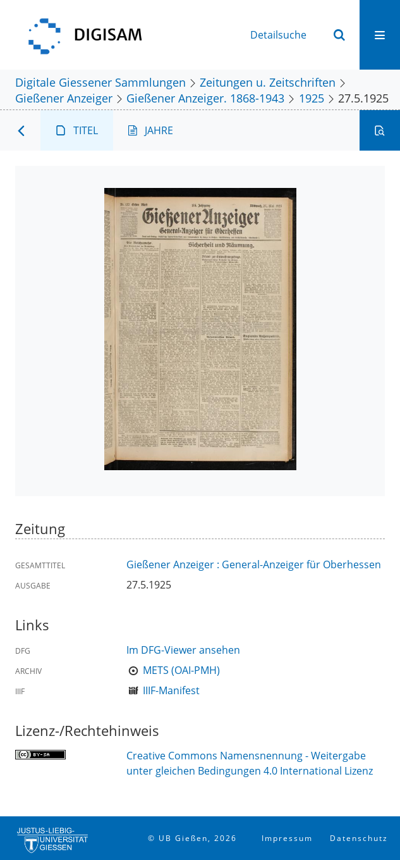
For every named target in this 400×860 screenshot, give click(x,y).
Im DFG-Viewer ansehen (183, 650)
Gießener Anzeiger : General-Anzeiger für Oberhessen (253, 564)
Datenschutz (359, 838)
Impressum (287, 838)
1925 (311, 98)
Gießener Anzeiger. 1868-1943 (205, 98)
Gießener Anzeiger (63, 98)
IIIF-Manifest (171, 690)
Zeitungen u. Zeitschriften (268, 82)
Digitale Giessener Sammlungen (100, 82)
